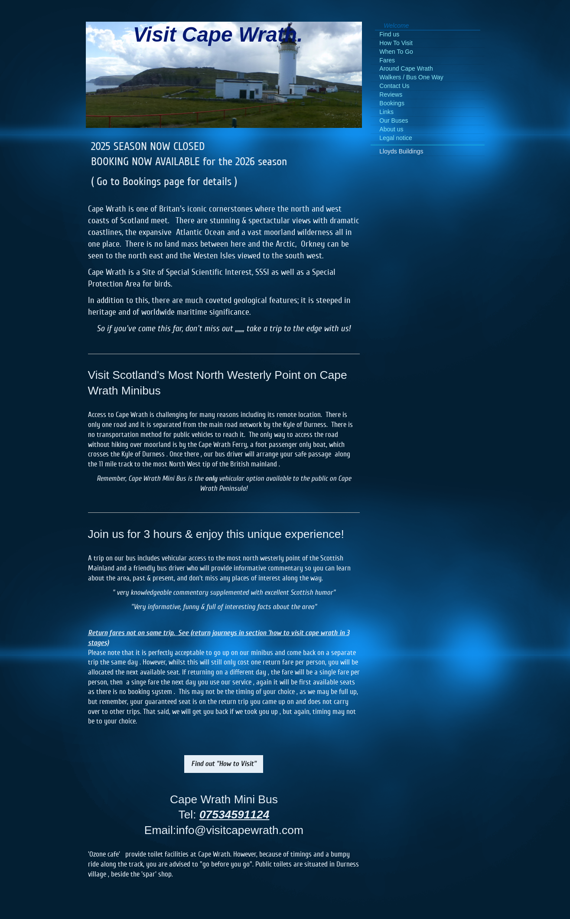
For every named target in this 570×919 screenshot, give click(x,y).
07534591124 (234, 814)
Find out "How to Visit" (223, 763)
